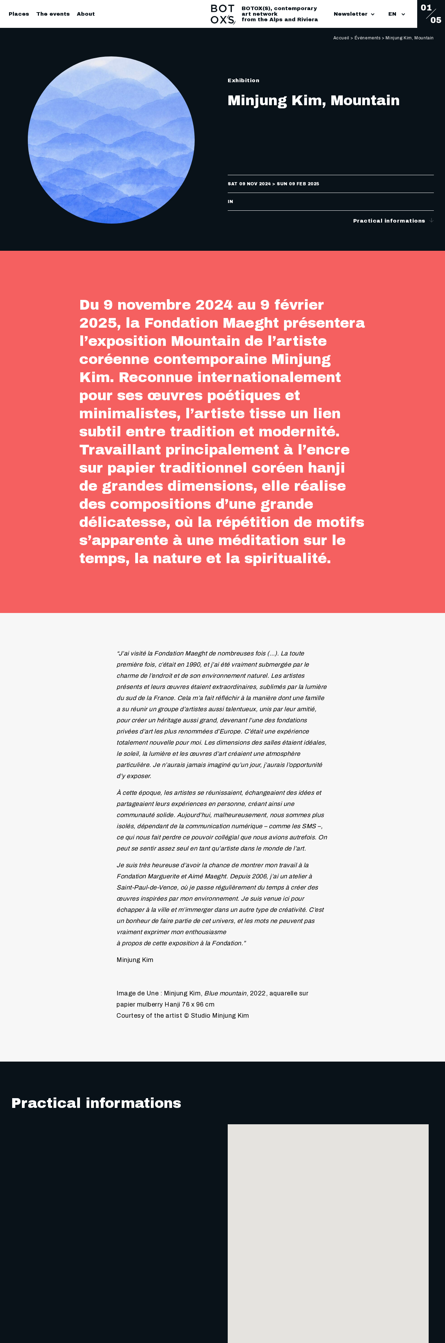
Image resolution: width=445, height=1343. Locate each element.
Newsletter (354, 14)
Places (19, 14)
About (86, 14)
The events (53, 14)
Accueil (341, 38)
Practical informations (393, 221)
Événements (368, 38)
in (230, 201)
